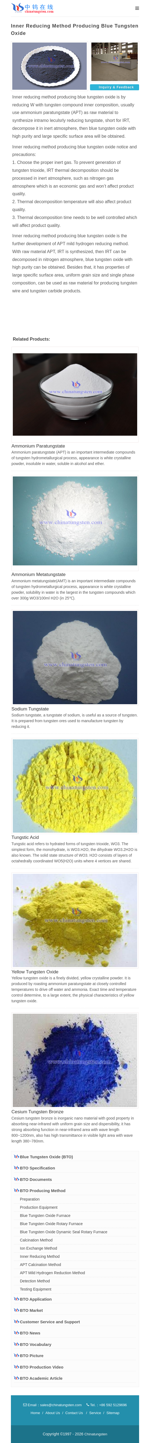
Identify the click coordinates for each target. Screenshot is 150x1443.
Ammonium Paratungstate (38, 446)
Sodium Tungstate (30, 709)
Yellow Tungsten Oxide (34, 971)
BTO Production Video (41, 1367)
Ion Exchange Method (38, 1248)
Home (35, 1413)
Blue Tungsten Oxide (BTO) (43, 1156)
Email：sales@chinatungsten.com (52, 1405)
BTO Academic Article (41, 1378)
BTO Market (28, 1310)
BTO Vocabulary (35, 1344)
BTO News (30, 1333)
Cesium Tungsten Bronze (37, 1111)
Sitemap (112, 1413)
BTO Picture (31, 1355)
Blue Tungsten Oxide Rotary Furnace (51, 1224)
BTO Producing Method (39, 1190)
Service (95, 1413)
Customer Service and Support (47, 1321)
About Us (52, 1413)
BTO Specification (34, 1167)
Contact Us (74, 1413)
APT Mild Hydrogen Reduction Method (52, 1273)
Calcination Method (36, 1240)
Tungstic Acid (25, 837)
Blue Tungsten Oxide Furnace (45, 1215)
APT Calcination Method (40, 1264)
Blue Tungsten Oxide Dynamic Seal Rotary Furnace (63, 1232)
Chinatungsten (95, 1434)
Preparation (30, 1199)
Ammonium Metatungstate (38, 574)
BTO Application (33, 1299)
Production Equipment (39, 1207)
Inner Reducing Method (40, 1256)
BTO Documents (33, 1179)
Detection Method (35, 1281)
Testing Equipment (35, 1289)
